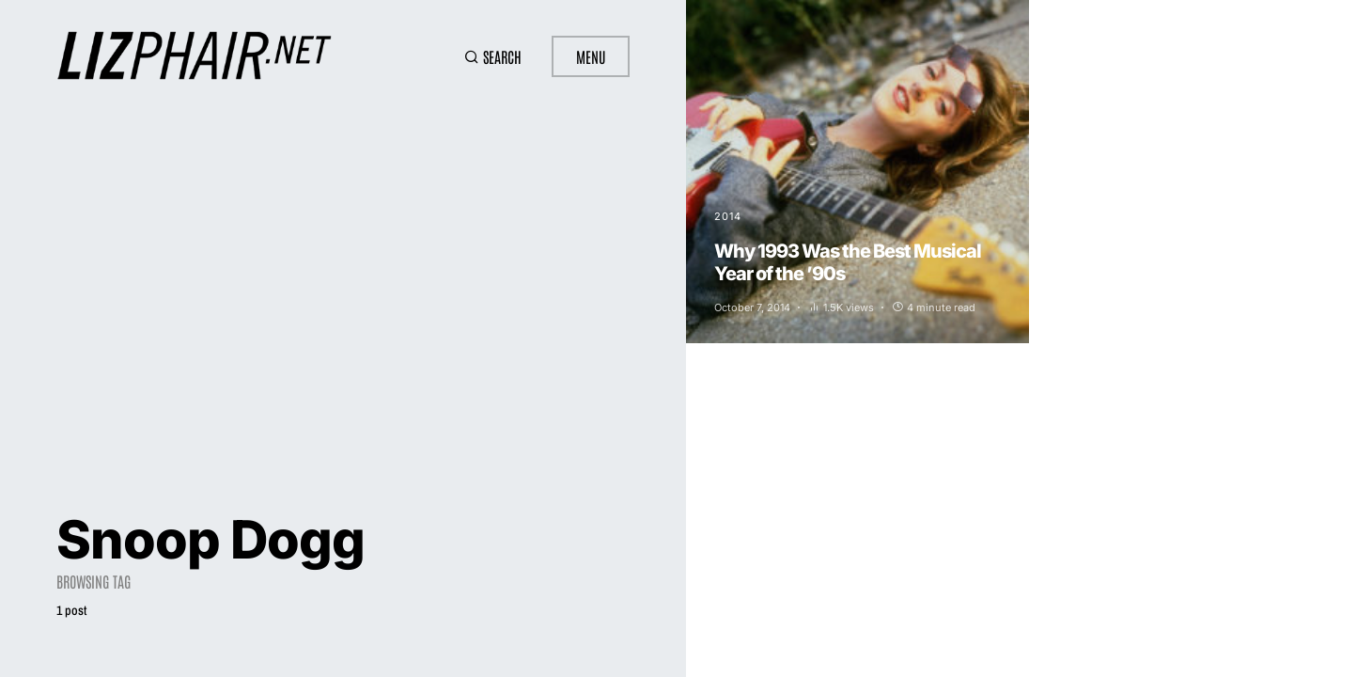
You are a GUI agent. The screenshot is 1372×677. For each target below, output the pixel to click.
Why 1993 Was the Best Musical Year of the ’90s (847, 262)
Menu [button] (590, 56)
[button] (493, 56)
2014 (727, 216)
